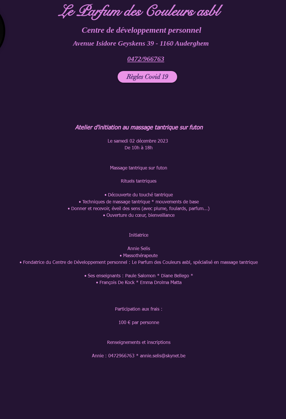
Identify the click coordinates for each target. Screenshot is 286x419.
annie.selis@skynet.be (162, 356)
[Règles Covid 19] (147, 77)
